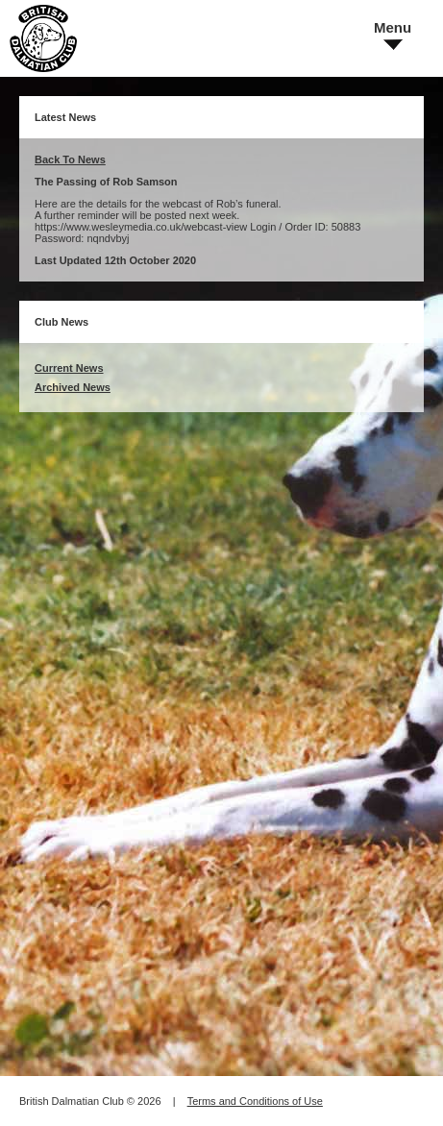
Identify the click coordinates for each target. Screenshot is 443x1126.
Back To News (70, 159)
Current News (69, 368)
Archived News (73, 387)
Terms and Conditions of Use (255, 1101)
